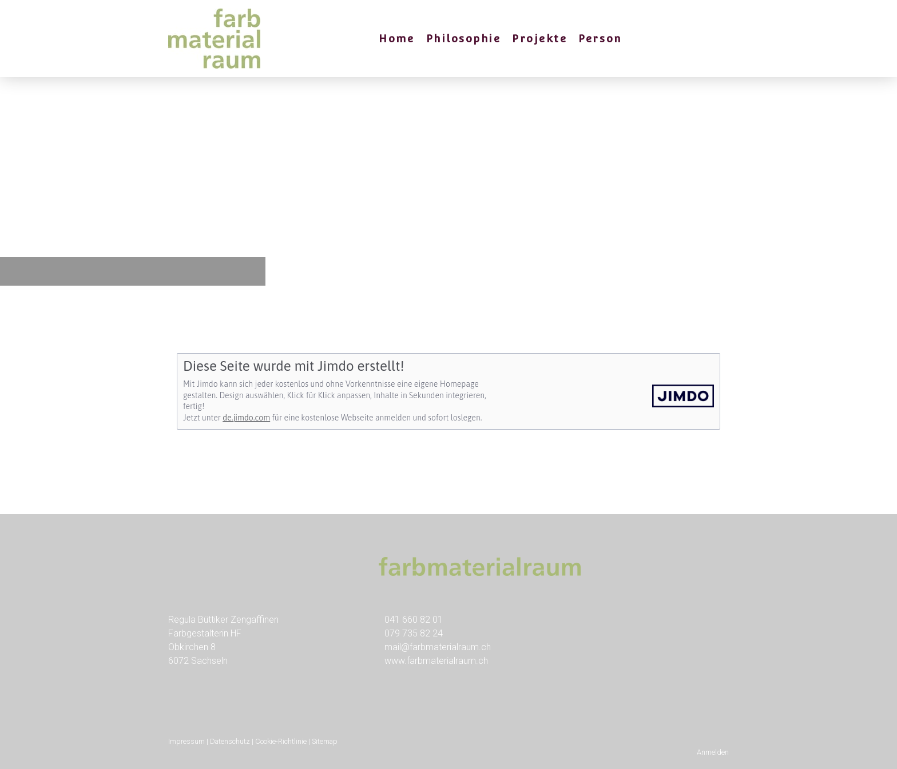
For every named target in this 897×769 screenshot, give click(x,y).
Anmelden (713, 752)
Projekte (539, 39)
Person (599, 39)
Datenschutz (230, 741)
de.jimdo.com (246, 417)
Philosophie (463, 39)
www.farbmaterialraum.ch (436, 660)
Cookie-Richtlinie (281, 741)
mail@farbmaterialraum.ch (437, 647)
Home (396, 39)
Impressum (186, 741)
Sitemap (325, 741)
